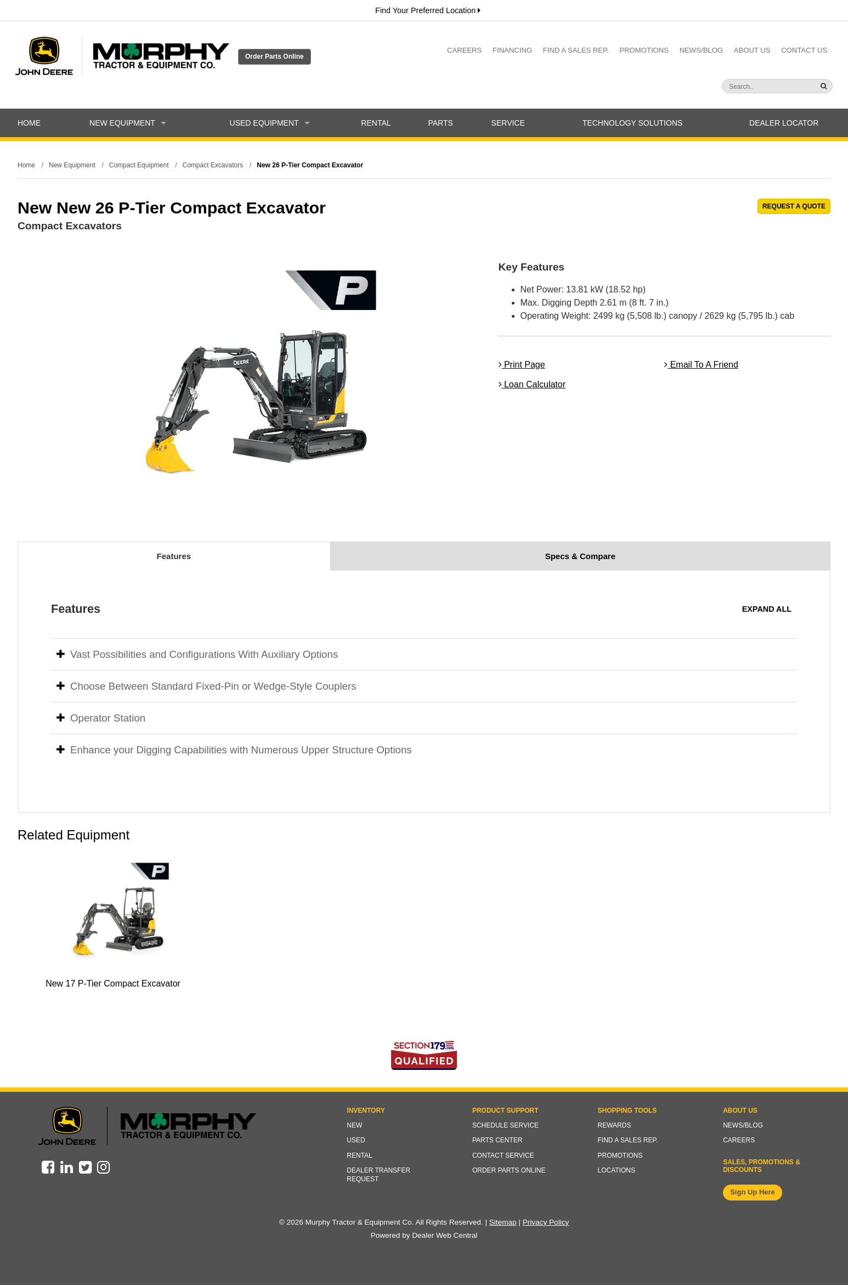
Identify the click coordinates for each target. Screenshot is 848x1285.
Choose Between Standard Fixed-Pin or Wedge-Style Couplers (206, 686)
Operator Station (100, 718)
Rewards (614, 1125)
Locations (616, 1170)
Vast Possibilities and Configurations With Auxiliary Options (197, 654)
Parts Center (497, 1140)
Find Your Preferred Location (427, 10)
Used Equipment (270, 123)
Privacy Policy (546, 1222)
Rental (376, 123)
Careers (464, 50)
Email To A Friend (701, 364)
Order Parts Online (274, 56)
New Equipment (127, 123)
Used (356, 1140)
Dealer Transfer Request (378, 1174)
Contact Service (503, 1155)
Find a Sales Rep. (576, 50)
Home (29, 123)
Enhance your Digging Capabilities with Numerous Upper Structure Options (234, 750)
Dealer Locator (783, 123)
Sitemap (503, 1222)
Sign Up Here (752, 1192)
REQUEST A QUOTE (794, 206)
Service (508, 123)
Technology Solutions (633, 123)
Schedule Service (505, 1125)
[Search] (755, 87)
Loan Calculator (532, 384)
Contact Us (804, 50)
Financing (512, 50)
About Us (752, 50)
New (354, 1125)
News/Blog (701, 50)
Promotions (644, 50)
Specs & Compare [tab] (580, 556)
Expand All (767, 609)
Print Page (522, 364)
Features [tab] (174, 556)
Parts (440, 123)
